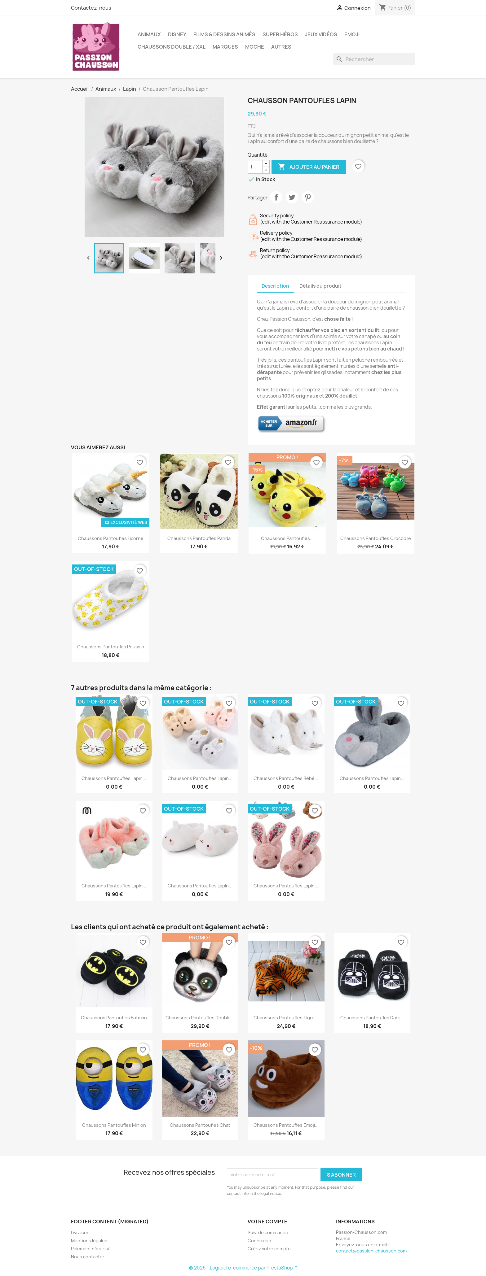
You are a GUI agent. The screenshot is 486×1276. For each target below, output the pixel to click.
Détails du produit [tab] (320, 286)
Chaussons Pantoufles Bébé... (286, 778)
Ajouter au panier (308, 167)
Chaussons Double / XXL (171, 46)
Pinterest (308, 197)
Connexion (259, 1240)
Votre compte (267, 1221)
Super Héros (280, 34)
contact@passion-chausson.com (371, 1251)
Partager (276, 197)
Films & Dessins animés (224, 34)
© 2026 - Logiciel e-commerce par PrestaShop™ (243, 1268)
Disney (177, 34)
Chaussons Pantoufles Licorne (111, 538)
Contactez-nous (91, 7)
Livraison (80, 1232)
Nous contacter (87, 1257)
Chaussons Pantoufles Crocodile (375, 538)
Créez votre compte (269, 1249)
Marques (225, 46)
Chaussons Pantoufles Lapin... (114, 778)
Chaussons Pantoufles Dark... (372, 1018)
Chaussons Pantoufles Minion (114, 1125)
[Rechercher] (374, 59)
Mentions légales (89, 1240)
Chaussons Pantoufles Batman (114, 1018)
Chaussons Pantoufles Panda (199, 538)
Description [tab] (275, 286)
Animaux (149, 34)
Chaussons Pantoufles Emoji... (286, 1125)
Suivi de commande (268, 1232)
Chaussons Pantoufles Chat (200, 1125)
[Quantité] (255, 167)
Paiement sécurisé (91, 1249)
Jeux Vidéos (321, 34)
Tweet (292, 197)
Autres (281, 46)
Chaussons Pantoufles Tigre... (286, 1018)
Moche (254, 46)
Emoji (352, 34)
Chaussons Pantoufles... (287, 538)
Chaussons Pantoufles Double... (200, 1018)
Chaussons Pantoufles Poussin (110, 647)
